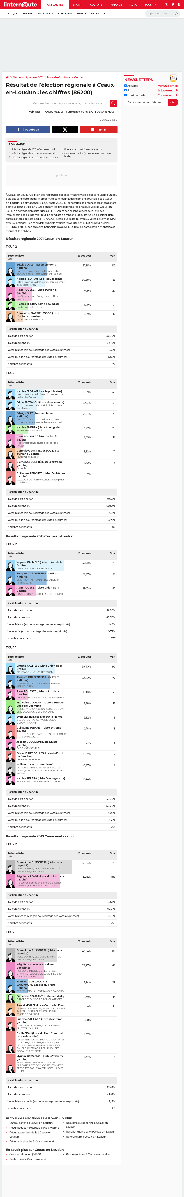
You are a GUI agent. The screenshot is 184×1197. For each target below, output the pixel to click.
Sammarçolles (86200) (80, 111)
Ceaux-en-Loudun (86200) (25, 1154)
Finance (116, 4)
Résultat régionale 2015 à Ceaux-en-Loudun (34, 153)
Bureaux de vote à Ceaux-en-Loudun (83, 149)
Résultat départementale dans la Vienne (34, 1127)
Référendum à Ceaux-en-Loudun (86, 1136)
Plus (150, 4)
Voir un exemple (168, 85)
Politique (11, 13)
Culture (96, 4)
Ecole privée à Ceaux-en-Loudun (29, 1159)
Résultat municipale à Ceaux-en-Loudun (90, 1131)
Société (28, 13)
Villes (95, 13)
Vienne (78, 77)
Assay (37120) (105, 111)
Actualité (131, 85)
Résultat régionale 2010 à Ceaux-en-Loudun (35, 157)
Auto (133, 4)
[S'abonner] (151, 102)
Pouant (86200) (53, 111)
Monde (81, 13)
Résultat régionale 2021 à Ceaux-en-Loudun (35, 149)
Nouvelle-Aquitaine (58, 77)
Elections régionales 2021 (28, 77)
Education (65, 13)
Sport (77, 4)
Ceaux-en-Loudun (74, 153)
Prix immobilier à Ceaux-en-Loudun (88, 1154)
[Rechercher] (162, 13)
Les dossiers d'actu (136, 95)
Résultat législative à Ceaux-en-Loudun (33, 1141)
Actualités (55, 4)
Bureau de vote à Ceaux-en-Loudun (30, 1122)
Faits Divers (45, 13)
